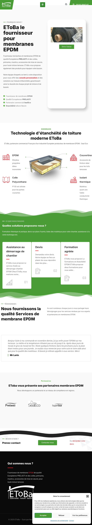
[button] (87, 496)
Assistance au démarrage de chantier (15, 251)
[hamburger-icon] (42, 4)
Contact (71, 520)
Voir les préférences (79, 515)
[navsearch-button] (66, 4)
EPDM (31, 473)
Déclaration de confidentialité (59, 520)
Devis (39, 247)
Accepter (43, 515)
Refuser (61, 515)
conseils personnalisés (28, 78)
